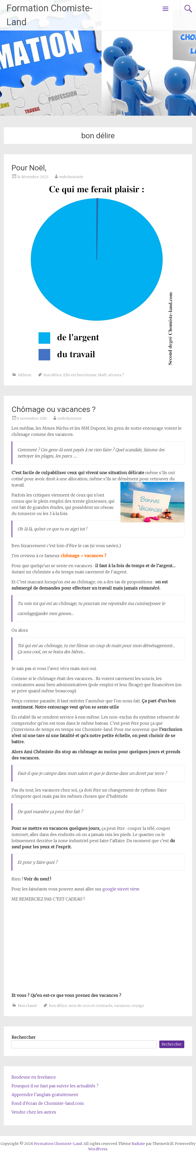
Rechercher (24, 1037)
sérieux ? (116, 375)
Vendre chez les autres (34, 1112)
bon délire (53, 375)
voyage (137, 1005)
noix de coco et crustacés (90, 1005)
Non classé (27, 1005)
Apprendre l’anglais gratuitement (45, 1094)
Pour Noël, (29, 167)
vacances (122, 1005)
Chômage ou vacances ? (54, 409)
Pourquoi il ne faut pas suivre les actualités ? (55, 1085)
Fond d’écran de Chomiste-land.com (48, 1103)
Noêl (102, 375)
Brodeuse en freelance (34, 1077)
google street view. (121, 889)
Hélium (25, 375)
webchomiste (71, 177)
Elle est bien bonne (80, 375)
